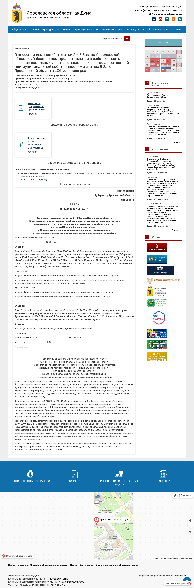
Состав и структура (42, 29)
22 (168, 65)
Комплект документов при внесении (36, 106)
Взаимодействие (135, 29)
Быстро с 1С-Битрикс (175, 583)
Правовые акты (160, 149)
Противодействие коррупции (30, 481)
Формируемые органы (113, 29)
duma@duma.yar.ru (59, 579)
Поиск (73, 565)
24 (179, 65)
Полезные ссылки (18, 565)
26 (152, 69)
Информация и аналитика (86, 29)
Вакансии (163, 481)
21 (163, 65)
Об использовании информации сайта (117, 565)
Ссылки (156, 237)
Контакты (176, 29)
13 (158, 61)
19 (152, 65)
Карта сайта (86, 565)
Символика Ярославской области (49, 565)
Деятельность (62, 29)
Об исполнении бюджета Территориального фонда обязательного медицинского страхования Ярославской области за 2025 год (163, 112)
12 (152, 61)
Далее (176, 142)
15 (168, 61)
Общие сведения (20, 29)
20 (158, 65)
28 (163, 69)
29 (168, 69)
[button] (187, 581)
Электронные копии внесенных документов (36, 143)
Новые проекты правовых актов (160, 84)
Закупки (74, 481)
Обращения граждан (157, 29)
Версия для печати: (113, 38)
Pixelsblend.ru (179, 576)
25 (147, 69)
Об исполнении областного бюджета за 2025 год (159, 96)
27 (158, 69)
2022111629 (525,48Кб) (34, 179)
